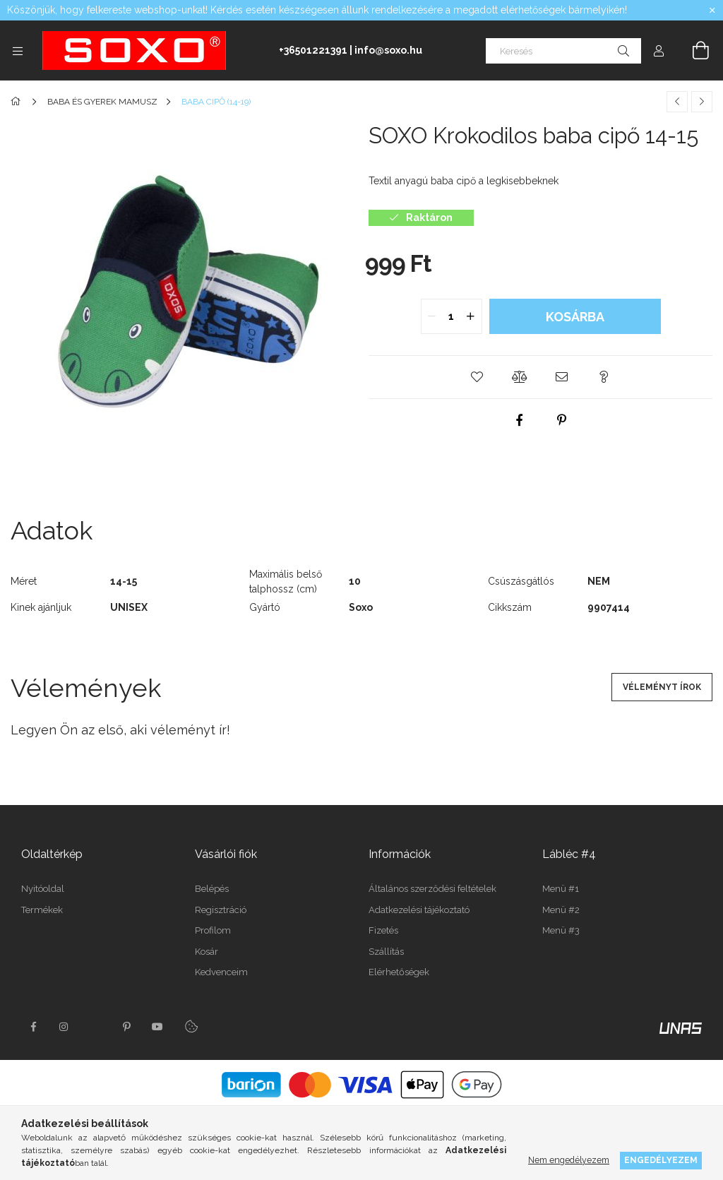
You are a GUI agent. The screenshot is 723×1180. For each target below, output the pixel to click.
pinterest (126, 1027)
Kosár (206, 951)
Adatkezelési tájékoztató (419, 910)
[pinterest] (562, 420)
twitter (95, 1027)
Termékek (42, 910)
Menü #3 (561, 930)
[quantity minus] (432, 316)
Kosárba (575, 316)
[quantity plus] (471, 316)
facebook (33, 1027)
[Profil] (658, 51)
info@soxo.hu (388, 50)
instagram (64, 1027)
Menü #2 (561, 910)
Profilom (213, 930)
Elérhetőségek (399, 972)
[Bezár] (712, 10)
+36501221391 (313, 50)
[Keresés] (563, 51)
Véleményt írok (662, 687)
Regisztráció (220, 910)
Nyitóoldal (42, 888)
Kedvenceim (221, 972)
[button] (477, 377)
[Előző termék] (677, 101)
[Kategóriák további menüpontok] (17, 51)
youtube (157, 1027)
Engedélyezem (661, 1160)
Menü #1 (560, 888)
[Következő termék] (701, 101)
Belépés (212, 888)
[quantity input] (451, 316)
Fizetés (383, 930)
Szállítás (386, 951)
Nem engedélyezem (568, 1160)
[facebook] (520, 420)
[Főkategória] (18, 102)
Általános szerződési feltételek (432, 888)
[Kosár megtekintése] (692, 51)
